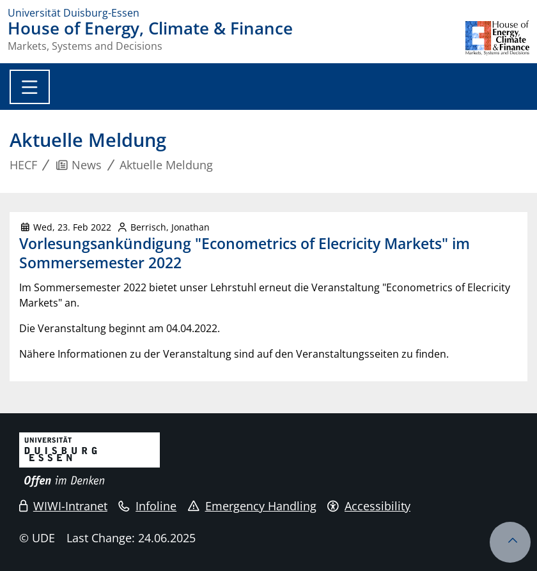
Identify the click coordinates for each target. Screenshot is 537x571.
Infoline (147, 506)
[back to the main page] (497, 38)
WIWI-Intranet (63, 506)
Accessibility (368, 506)
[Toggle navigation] (30, 87)
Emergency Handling (252, 506)
